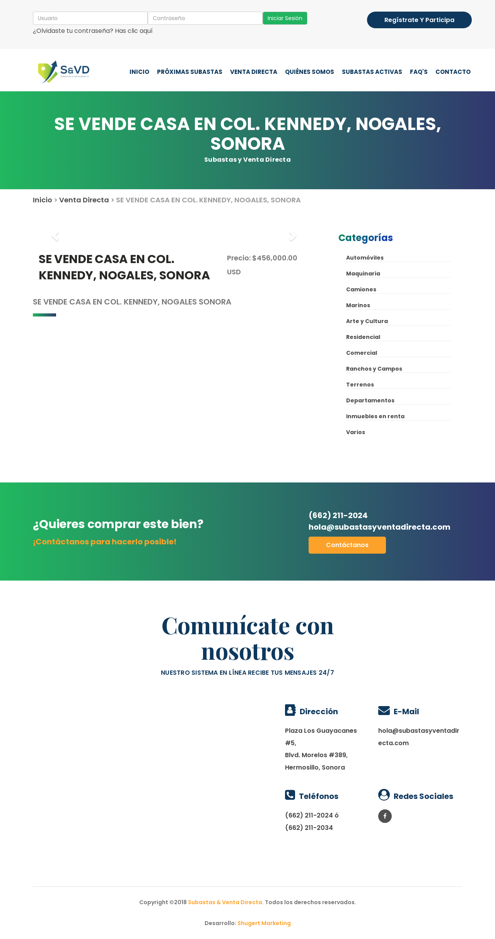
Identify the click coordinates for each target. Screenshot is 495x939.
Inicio (139, 72)
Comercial (361, 353)
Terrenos (360, 384)
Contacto (453, 72)
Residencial (363, 337)
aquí (146, 30)
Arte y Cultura (367, 321)
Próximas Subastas (189, 72)
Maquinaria (363, 273)
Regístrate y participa (419, 19)
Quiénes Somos (309, 72)
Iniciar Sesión (285, 18)
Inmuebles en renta (375, 416)
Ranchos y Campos (374, 369)
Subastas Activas (372, 72)
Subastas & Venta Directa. (226, 902)
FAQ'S (419, 72)
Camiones (361, 289)
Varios (355, 432)
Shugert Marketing (264, 923)
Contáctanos (347, 544)
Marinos (358, 305)
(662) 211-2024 (380, 521)
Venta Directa (253, 72)
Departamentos (370, 400)
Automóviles (365, 258)
